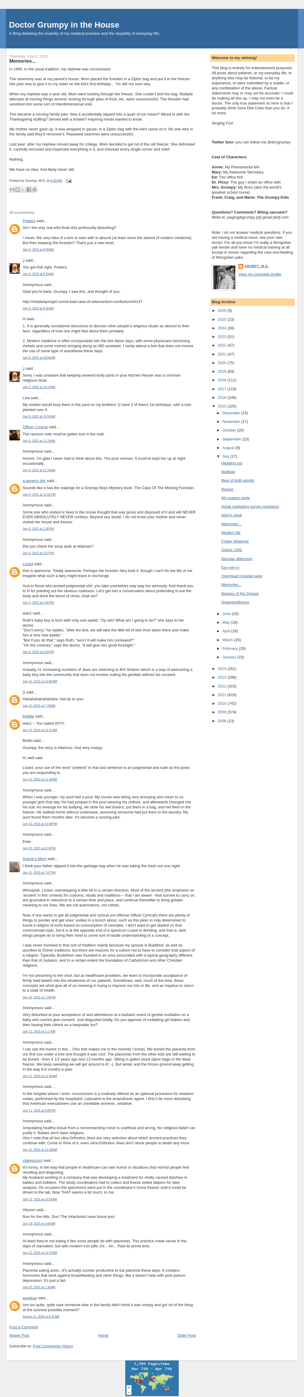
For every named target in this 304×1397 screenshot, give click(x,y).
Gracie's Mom (34, 858)
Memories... (22, 61)
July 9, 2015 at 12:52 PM (39, 494)
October (229, 430)
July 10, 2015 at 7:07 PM (39, 872)
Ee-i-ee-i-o (230, 567)
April (226, 631)
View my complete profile (259, 274)
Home (103, 1335)
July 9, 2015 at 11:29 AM (39, 441)
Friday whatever (235, 541)
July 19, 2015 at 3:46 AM (39, 1223)
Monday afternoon (237, 559)
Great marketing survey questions (250, 506)
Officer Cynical (35, 427)
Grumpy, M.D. (256, 266)
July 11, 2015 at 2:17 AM (39, 1031)
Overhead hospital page (241, 576)
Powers (29, 221)
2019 (222, 371)
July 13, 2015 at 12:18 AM (40, 1149)
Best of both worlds (237, 480)
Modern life (230, 532)
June (227, 613)
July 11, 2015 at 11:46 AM (40, 1076)
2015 (222, 406)
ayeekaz (30, 1298)
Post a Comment (23, 1327)
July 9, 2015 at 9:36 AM (38, 308)
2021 (222, 354)
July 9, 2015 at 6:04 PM (38, 652)
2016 (222, 397)
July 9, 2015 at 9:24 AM (38, 274)
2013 (222, 677)
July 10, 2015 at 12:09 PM (40, 824)
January (229, 657)
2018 (222, 380)
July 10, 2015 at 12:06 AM (40, 681)
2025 (222, 319)
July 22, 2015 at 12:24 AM (40, 1252)
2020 (222, 363)
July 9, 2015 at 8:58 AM (38, 249)
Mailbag (228, 472)
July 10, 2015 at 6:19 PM (39, 848)
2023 (222, 336)
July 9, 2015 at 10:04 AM (39, 357)
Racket (227, 489)
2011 (222, 695)
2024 (222, 328)
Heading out (231, 463)
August (228, 447)
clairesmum (32, 1160)
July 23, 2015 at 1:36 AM (39, 1287)
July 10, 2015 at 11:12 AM (40, 730)
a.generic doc (34, 480)
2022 (222, 345)
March (228, 640)
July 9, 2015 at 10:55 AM (39, 416)
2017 (222, 389)
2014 (222, 668)
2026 (222, 310)
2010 (222, 703)
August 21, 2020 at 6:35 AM (41, 1316)
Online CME (231, 550)
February (230, 648)
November (231, 421)
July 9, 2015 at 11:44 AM (39, 470)
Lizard (28, 564)
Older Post (187, 1335)
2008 (222, 721)
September (232, 439)
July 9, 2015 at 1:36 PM (38, 528)
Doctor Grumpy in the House (64, 24)
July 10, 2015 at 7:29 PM (39, 997)
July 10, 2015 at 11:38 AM (40, 779)
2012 (222, 686)
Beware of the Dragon (240, 593)
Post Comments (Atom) (53, 1346)
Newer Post (19, 1335)
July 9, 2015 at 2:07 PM (38, 553)
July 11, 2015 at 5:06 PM (39, 1110)
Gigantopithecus (235, 602)
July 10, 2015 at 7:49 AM (39, 705)
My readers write (235, 498)
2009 (222, 712)
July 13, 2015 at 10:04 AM (40, 1199)
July (226, 456)
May (226, 622)
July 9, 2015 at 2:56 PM (38, 602)
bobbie (28, 716)
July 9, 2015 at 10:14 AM (39, 387)
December (231, 413)
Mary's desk (231, 515)
